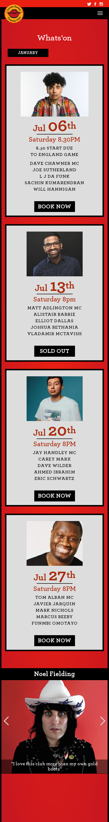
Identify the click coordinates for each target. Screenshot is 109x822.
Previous (6, 721)
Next (103, 721)
